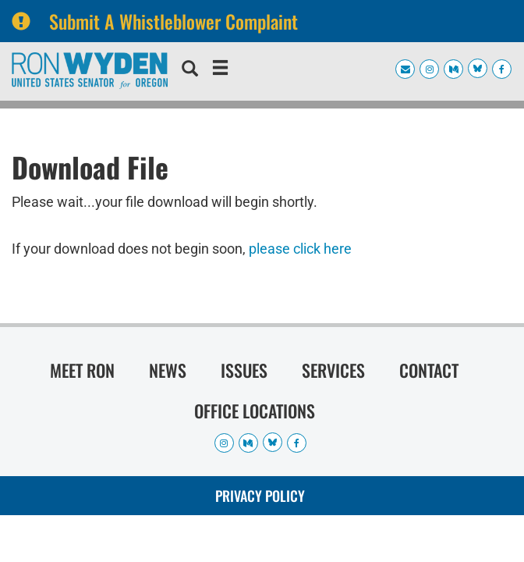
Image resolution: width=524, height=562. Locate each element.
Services (333, 369)
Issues (244, 369)
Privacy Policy (260, 496)
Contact (428, 369)
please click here (300, 248)
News (167, 369)
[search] (190, 70)
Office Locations (254, 410)
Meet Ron (82, 369)
